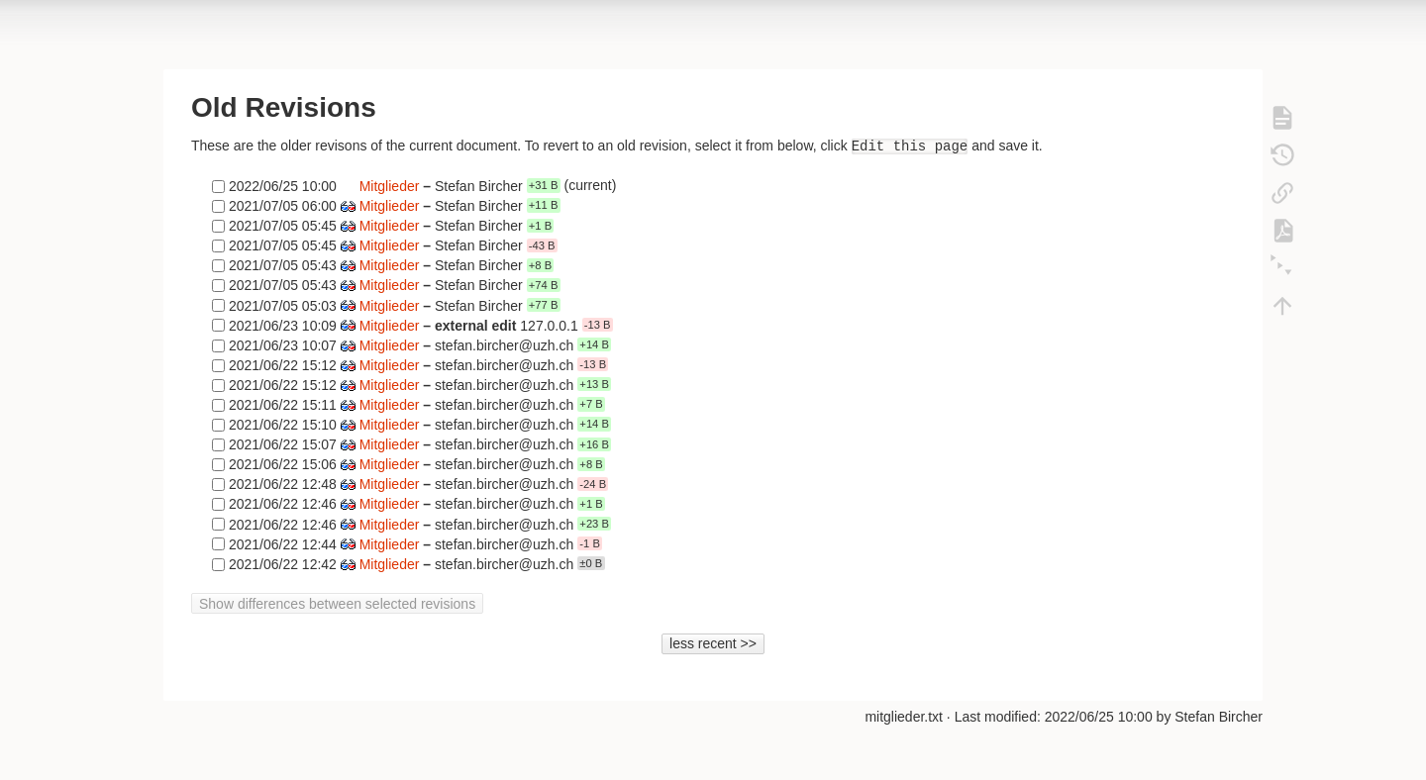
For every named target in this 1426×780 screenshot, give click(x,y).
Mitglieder (389, 185)
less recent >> (713, 643)
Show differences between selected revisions (337, 604)
